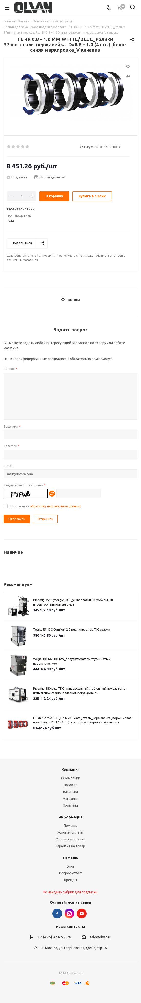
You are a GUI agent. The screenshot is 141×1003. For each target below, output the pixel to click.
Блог (71, 866)
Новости (70, 785)
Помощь (70, 826)
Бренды (70, 880)
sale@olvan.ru (100, 937)
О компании (70, 778)
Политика (70, 805)
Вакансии (70, 792)
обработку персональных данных (55, 506)
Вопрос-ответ (70, 873)
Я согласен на (45, 506)
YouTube (82, 913)
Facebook (57, 913)
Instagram (69, 913)
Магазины (70, 798)
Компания (70, 769)
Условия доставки (70, 839)
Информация (70, 817)
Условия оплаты (70, 832)
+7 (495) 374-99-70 (54, 937)
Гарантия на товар (70, 846)
